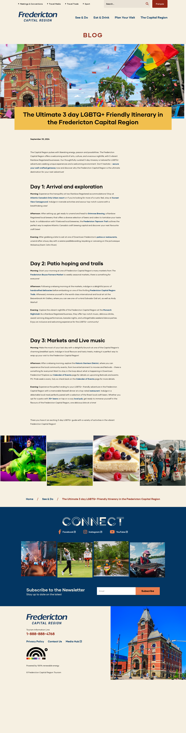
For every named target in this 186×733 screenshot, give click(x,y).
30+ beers (53, 398)
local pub (78, 398)
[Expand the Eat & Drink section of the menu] (101, 18)
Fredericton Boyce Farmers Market (46, 274)
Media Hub (74, 641)
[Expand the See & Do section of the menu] (81, 18)
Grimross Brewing (96, 213)
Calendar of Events (62, 375)
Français (160, 4)
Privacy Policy (35, 641)
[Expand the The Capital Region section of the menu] (154, 18)
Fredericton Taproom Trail (96, 221)
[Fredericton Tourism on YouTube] (119, 532)
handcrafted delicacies (41, 290)
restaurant (95, 391)
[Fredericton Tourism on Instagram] (92, 532)
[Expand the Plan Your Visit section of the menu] (124, 18)
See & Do (47, 499)
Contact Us (55, 641)
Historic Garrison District (87, 363)
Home (29, 499)
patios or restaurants (107, 237)
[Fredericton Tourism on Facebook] (67, 532)
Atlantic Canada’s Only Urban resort (47, 198)
